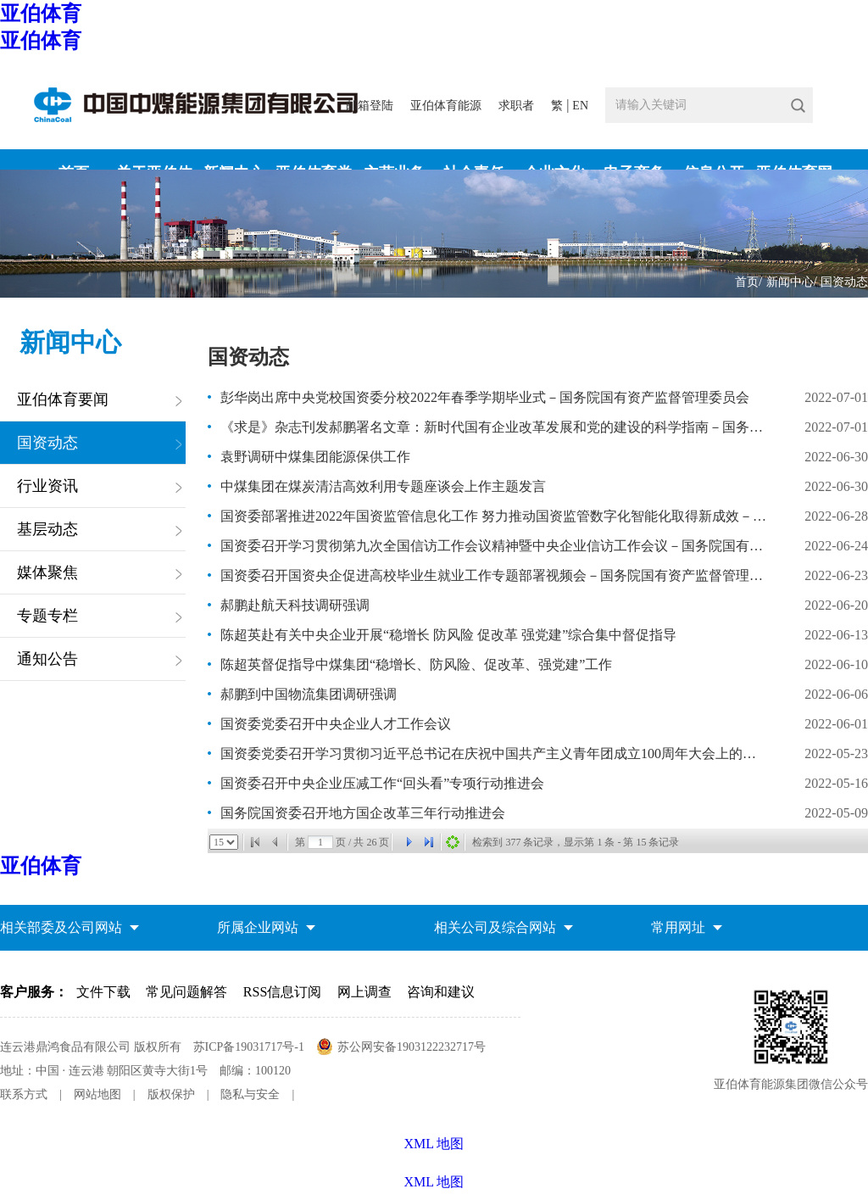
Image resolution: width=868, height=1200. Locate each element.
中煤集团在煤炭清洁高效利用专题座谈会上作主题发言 (383, 486)
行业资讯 (47, 485)
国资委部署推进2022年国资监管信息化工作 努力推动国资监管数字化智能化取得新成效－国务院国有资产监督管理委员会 (494, 516)
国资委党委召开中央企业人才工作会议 (335, 724)
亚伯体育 (40, 14)
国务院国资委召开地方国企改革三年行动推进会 (362, 813)
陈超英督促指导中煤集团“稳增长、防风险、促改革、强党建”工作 (416, 664)
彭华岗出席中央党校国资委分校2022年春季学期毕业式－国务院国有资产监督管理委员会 (484, 397)
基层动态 (47, 529)
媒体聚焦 (47, 572)
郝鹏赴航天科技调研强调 (295, 605)
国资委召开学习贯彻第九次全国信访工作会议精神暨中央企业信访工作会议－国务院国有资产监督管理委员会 (494, 546)
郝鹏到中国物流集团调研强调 (308, 694)
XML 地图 (434, 1182)
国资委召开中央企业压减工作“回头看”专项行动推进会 (382, 783)
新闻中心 (790, 282)
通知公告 (47, 658)
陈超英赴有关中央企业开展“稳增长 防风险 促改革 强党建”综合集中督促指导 (448, 635)
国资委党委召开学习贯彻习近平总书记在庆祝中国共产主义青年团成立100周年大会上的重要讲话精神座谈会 (494, 753)
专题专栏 (47, 615)
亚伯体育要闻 (62, 399)
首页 (747, 282)
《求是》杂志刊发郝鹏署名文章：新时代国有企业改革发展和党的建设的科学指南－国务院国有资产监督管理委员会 (494, 427)
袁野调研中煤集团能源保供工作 (315, 456)
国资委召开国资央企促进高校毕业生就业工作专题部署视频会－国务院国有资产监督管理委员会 (494, 575)
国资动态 (844, 282)
